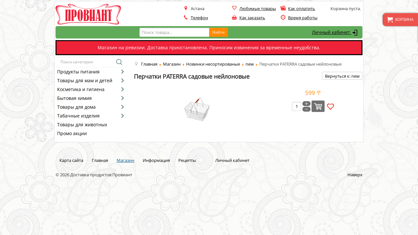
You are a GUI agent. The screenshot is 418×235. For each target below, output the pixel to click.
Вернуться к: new (342, 76)
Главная (100, 160)
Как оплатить (301, 8)
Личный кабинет (335, 33)
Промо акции (72, 133)
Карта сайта (71, 160)
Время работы (302, 18)
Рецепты (187, 160)
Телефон (199, 18)
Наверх (354, 175)
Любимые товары (257, 8)
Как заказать (252, 18)
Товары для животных (82, 124)
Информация (156, 160)
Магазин (125, 160)
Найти (218, 32)
